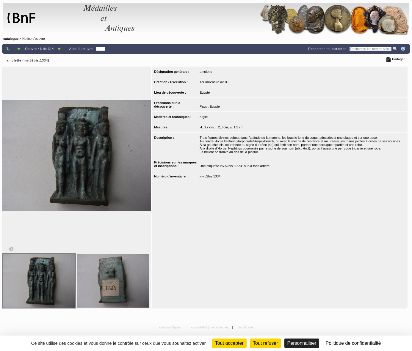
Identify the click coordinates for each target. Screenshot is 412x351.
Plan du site (245, 327)
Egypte (205, 92)
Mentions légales (170, 327)
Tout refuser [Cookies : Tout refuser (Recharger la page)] (265, 343)
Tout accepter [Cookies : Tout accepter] (229, 343)
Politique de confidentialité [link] (353, 343)
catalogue (10, 38)
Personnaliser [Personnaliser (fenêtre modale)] (302, 343)
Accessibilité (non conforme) (210, 327)
